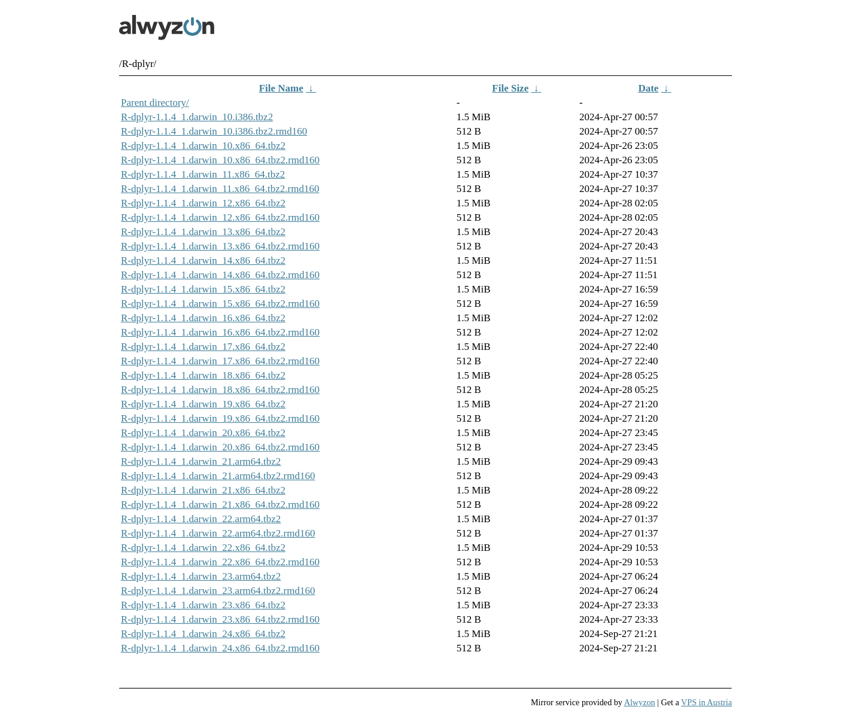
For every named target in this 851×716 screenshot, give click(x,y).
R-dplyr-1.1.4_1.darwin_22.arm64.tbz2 (201, 519)
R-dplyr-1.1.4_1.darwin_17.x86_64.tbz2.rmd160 (220, 361)
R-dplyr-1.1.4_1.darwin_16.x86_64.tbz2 (203, 318)
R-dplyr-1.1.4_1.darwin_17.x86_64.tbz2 (203, 346)
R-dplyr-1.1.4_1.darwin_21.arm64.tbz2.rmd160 (218, 476)
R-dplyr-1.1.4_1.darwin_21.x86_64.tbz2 (203, 490)
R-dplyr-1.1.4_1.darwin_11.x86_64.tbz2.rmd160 (220, 188)
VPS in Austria (706, 702)
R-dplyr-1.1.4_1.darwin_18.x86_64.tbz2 (203, 375)
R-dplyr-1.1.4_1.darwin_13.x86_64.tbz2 (203, 231)
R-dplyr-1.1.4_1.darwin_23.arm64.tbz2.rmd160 (218, 590)
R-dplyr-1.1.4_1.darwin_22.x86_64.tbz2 (203, 547)
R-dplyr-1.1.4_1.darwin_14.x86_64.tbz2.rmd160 (220, 275)
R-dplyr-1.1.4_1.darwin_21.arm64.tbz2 (201, 461)
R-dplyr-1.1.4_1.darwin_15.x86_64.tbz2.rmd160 (220, 303)
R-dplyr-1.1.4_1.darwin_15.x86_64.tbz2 (203, 289)
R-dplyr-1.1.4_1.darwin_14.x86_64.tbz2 (203, 260)
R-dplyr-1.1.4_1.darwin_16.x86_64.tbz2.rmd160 (220, 332)
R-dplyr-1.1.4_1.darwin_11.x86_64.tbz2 (203, 174)
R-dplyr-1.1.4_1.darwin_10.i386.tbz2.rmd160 (214, 131)
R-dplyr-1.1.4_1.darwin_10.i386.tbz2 (197, 117)
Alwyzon (639, 702)
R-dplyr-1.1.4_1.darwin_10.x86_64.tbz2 (203, 145)
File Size (510, 88)
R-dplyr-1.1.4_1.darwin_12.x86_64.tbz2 (203, 203)
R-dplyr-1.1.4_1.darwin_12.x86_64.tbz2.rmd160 (220, 217)
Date (648, 88)
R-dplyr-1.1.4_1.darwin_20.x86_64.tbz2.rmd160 (220, 447)
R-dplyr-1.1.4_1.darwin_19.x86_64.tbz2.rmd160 (220, 418)
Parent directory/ (155, 102)
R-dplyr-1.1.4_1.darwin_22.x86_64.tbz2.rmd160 (220, 562)
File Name (281, 88)
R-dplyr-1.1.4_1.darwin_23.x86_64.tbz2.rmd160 (220, 619)
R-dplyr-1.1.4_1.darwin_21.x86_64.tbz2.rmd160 (220, 504)
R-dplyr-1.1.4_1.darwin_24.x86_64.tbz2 (203, 633)
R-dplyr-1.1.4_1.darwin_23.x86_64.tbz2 (203, 605)
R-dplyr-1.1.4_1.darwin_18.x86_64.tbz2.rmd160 (220, 389)
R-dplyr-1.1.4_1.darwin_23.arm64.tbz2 (201, 576)
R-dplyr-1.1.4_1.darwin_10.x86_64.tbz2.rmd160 (220, 160)
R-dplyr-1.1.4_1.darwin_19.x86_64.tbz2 (203, 404)
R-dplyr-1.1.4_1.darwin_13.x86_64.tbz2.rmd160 (220, 246)
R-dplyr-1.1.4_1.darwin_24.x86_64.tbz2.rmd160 (220, 648)
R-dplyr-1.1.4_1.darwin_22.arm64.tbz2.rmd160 (218, 533)
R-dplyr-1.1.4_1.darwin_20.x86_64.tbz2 (203, 432)
